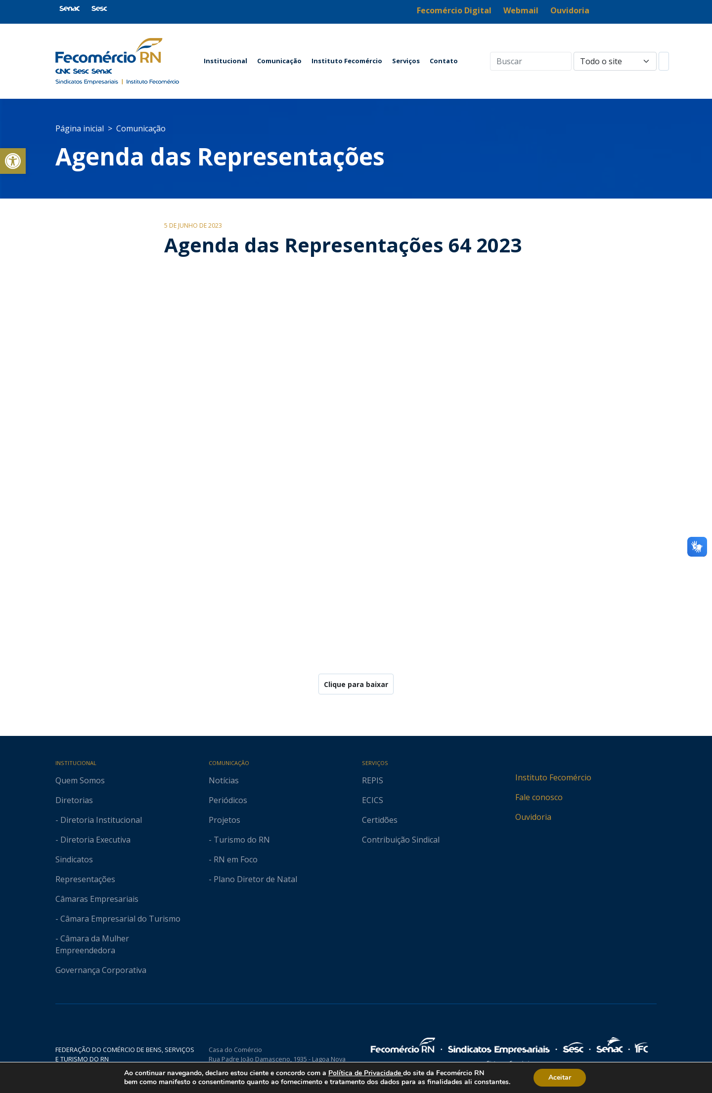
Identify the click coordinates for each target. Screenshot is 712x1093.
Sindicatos (74, 859)
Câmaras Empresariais (96, 898)
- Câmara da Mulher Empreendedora (92, 944)
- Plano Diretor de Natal (253, 879)
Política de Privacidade (365, 1073)
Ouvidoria (533, 816)
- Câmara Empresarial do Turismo (117, 918)
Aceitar (559, 1077)
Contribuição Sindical (401, 839)
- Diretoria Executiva (93, 839)
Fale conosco (539, 797)
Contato (444, 60)
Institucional (225, 60)
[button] (13, 161)
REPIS (372, 780)
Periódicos (228, 800)
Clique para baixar (356, 684)
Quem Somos (80, 780)
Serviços (406, 60)
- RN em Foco (233, 859)
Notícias (224, 780)
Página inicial (79, 128)
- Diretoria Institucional (98, 819)
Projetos (224, 819)
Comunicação (279, 60)
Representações (85, 879)
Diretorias (74, 800)
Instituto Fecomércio (347, 60)
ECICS (372, 800)
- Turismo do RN (239, 839)
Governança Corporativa (100, 970)
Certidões (380, 819)
